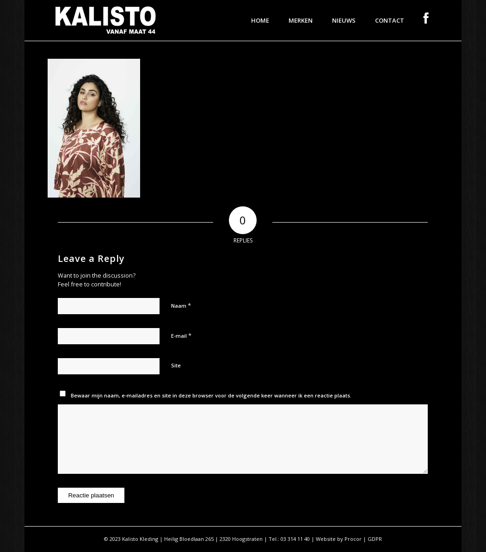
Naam (181, 305)
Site (176, 365)
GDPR (375, 538)
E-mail (181, 335)
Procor (353, 538)
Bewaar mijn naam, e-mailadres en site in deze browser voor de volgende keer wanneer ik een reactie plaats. (211, 395)
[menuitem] (260, 20)
